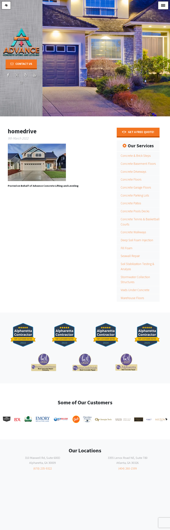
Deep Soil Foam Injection (137, 240)
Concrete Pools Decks (135, 211)
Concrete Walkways (133, 232)
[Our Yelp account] (25, 75)
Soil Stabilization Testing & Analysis (137, 266)
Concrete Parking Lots (135, 195)
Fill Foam (126, 248)
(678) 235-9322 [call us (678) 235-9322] (42, 468)
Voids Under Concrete (135, 290)
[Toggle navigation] (163, 5)
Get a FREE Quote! (138, 132)
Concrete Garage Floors (136, 187)
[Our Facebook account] (8, 75)
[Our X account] (16, 75)
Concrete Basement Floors (138, 164)
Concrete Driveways (133, 172)
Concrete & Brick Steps (136, 156)
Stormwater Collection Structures (135, 279)
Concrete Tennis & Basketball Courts (140, 221)
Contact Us (21, 64)
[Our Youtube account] (34, 75)
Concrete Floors (131, 179)
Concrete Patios (131, 203)
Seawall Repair (130, 256)
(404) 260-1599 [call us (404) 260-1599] (127, 468)
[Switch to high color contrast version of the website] (6, 5)
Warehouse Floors (132, 298)
